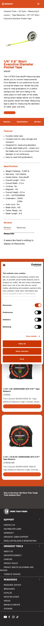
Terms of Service (12, 574)
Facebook (9, 617)
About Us (8, 551)
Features (6, 122)
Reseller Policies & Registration (20, 541)
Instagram (13, 617)
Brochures (9, 589)
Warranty (9, 533)
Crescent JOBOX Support (16, 537)
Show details (31, 336)
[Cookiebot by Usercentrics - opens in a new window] (31, 265)
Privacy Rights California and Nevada (16, 568)
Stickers (8, 609)
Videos (7, 601)
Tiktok (17, 617)
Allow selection (22, 351)
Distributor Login (12, 529)
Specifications (22, 122)
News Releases (11, 597)
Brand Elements (12, 605)
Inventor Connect (13, 555)
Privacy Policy (11, 563)
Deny (22, 359)
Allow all (22, 344)
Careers (8, 559)
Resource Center (12, 585)
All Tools (22, 11)
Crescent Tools (10, 11)
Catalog (8, 593)
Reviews (37, 122)
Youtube (5, 617)
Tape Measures (18, 15)
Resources (21, 228)
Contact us (9, 525)
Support (9, 520)
